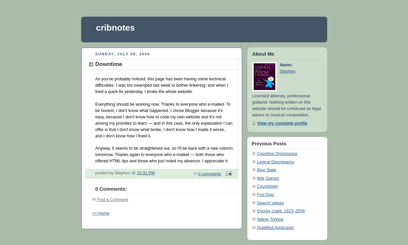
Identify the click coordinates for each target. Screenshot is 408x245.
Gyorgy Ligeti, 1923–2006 (281, 211)
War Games (268, 178)
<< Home (101, 213)
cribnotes (115, 28)
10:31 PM (146, 173)
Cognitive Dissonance (277, 153)
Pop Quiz (265, 194)
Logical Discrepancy (276, 162)
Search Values (270, 203)
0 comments (209, 174)
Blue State (266, 170)
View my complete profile (282, 123)
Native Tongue (270, 219)
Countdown (267, 186)
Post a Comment (112, 199)
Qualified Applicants (275, 227)
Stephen (288, 71)
